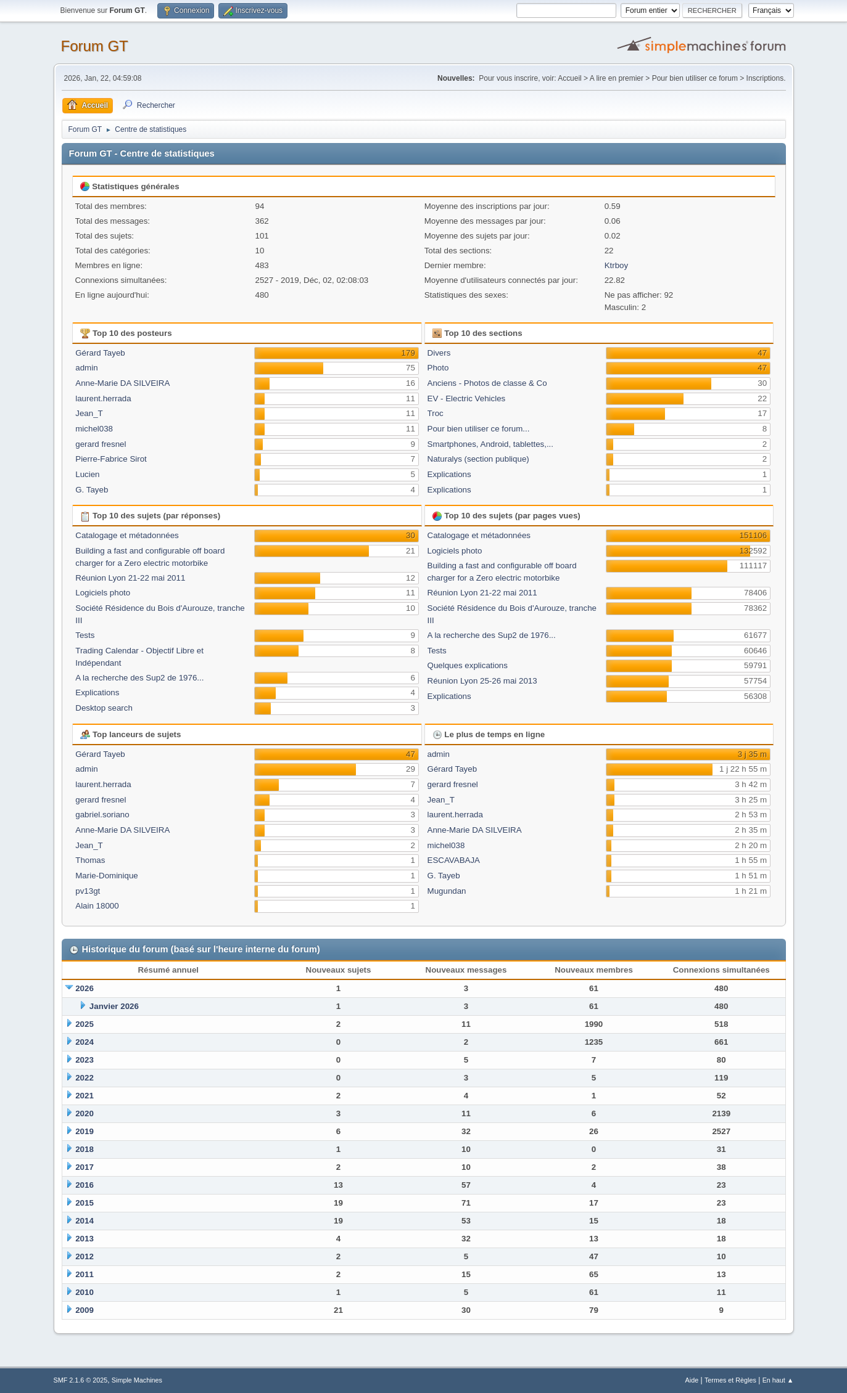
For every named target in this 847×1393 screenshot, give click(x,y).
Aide (692, 1380)
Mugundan (447, 891)
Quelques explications (468, 665)
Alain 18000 (96, 905)
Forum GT (94, 46)
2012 (84, 1256)
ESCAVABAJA (454, 860)
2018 (84, 1149)
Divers (439, 352)
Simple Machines (137, 1380)
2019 (84, 1131)
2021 (84, 1095)
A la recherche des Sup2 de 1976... (139, 677)
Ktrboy (617, 265)
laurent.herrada (103, 398)
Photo (438, 367)
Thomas (90, 860)
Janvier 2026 (114, 1006)
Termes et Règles (730, 1380)
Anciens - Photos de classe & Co (487, 383)
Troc (436, 413)
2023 (84, 1059)
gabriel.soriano (102, 814)
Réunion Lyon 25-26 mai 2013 (482, 680)
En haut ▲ (778, 1380)
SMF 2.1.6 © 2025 (81, 1380)
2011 (84, 1274)
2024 (84, 1042)
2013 (84, 1238)
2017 (84, 1167)
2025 (84, 1024)
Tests (84, 635)
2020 (84, 1113)
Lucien (87, 474)
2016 (84, 1185)
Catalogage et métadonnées (126, 535)
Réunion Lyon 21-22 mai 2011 (130, 577)
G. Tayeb (91, 489)
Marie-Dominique (106, 875)
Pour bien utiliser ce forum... (479, 428)
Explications (449, 474)
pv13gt (87, 891)
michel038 (94, 428)
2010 (84, 1292)
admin (86, 367)
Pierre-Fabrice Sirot (111, 459)
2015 (84, 1202)
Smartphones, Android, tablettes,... (490, 444)
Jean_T (88, 413)
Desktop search (104, 708)
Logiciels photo (102, 592)
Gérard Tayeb (100, 352)
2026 (84, 988)
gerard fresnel (100, 444)
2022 (84, 1077)
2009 (84, 1310)
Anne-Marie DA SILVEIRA (122, 383)
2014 (84, 1220)
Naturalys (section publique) (478, 459)
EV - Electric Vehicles (467, 398)
